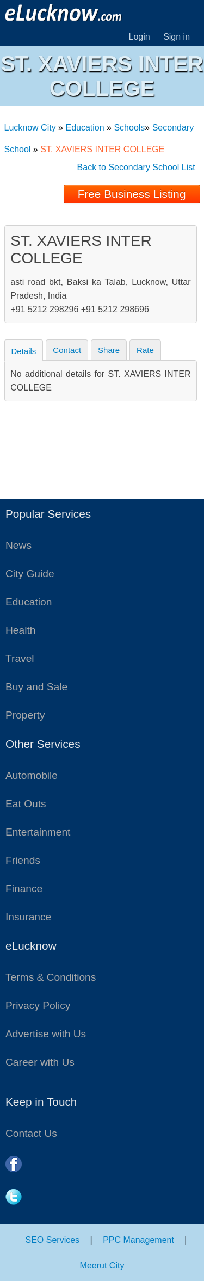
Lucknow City (30, 127)
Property (25, 715)
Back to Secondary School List (136, 167)
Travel (19, 658)
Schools (129, 127)
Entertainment (37, 832)
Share (109, 350)
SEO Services (53, 1240)
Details (23, 351)
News (18, 545)
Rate (145, 350)
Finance (23, 888)
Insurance (28, 917)
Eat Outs (25, 803)
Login (139, 36)
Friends (22, 860)
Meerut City (102, 1265)
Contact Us (31, 1133)
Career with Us (40, 1062)
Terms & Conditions (50, 977)
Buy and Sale (36, 686)
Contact (67, 350)
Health (20, 630)
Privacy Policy (37, 1005)
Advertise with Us (45, 1033)
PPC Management (138, 1240)
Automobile (31, 775)
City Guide (29, 573)
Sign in (176, 36)
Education (84, 127)
